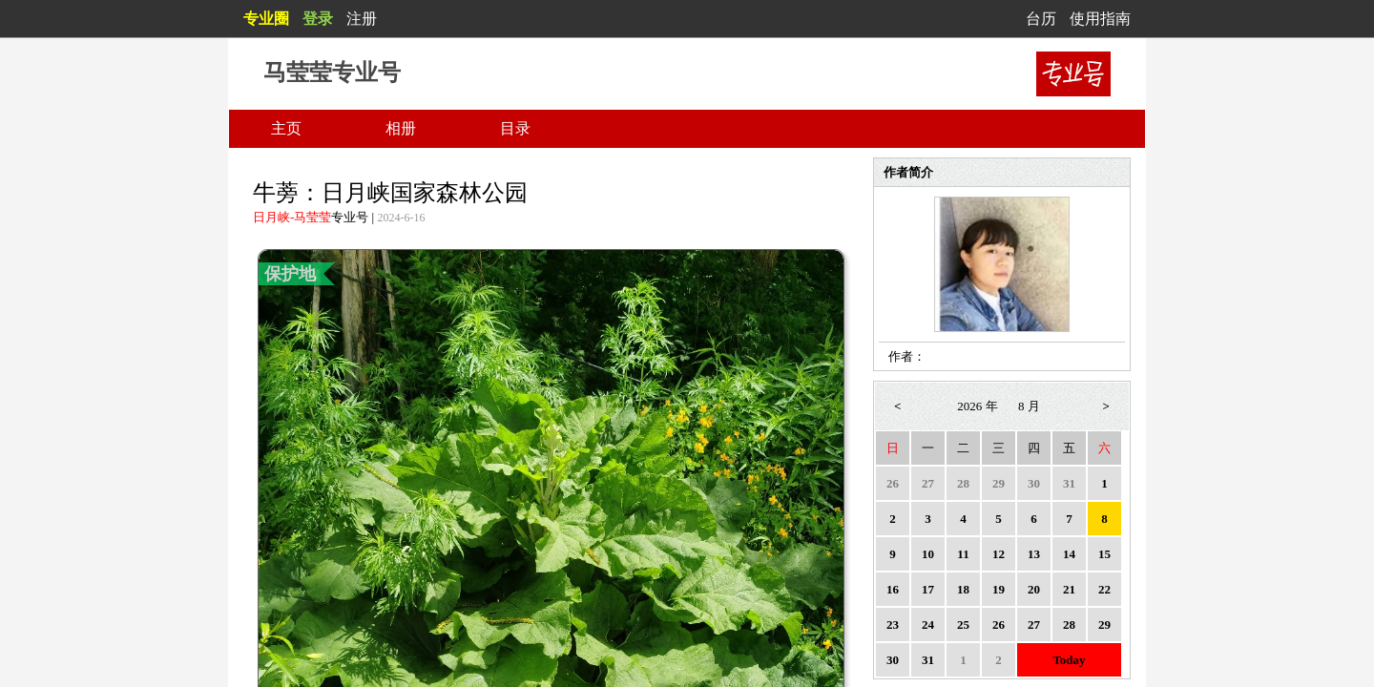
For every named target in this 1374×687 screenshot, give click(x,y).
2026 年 (977, 406)
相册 (400, 128)
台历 (1041, 18)
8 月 (1029, 406)
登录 (317, 18)
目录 (515, 128)
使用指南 (1100, 18)
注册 (361, 18)
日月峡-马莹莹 (292, 217)
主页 (286, 128)
